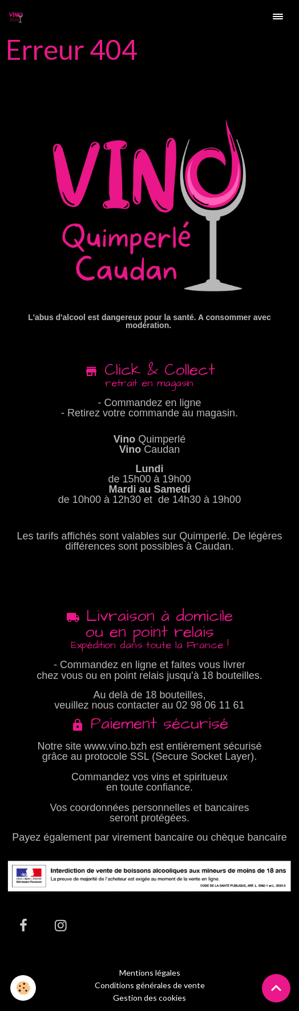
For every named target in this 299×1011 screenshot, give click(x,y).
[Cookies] (23, 988)
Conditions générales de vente (150, 985)
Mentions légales (149, 972)
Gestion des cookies (149, 998)
